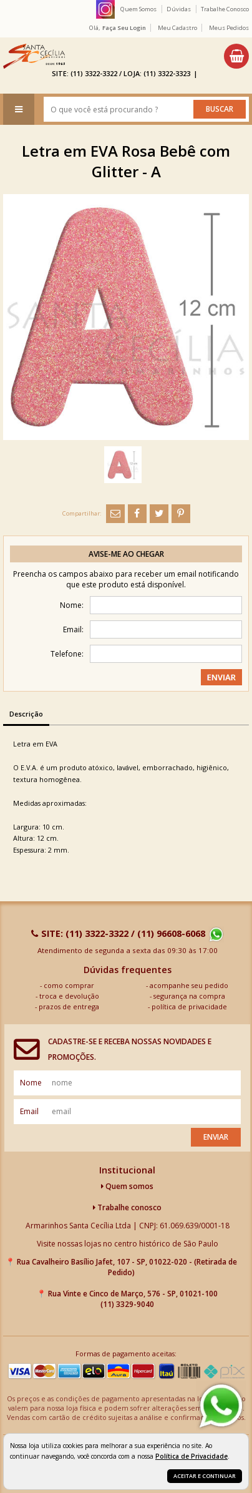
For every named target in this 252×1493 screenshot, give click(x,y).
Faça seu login (124, 28)
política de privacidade (189, 1006)
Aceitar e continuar (204, 1476)
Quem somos (127, 1186)
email (29, 1111)
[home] (34, 56)
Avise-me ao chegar (126, 554)
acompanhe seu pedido (189, 985)
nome (31, 1082)
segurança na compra (189, 996)
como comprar (69, 985)
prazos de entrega (69, 1006)
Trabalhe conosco (127, 1207)
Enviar (215, 1137)
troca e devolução (69, 996)
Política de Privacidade (191, 1456)
